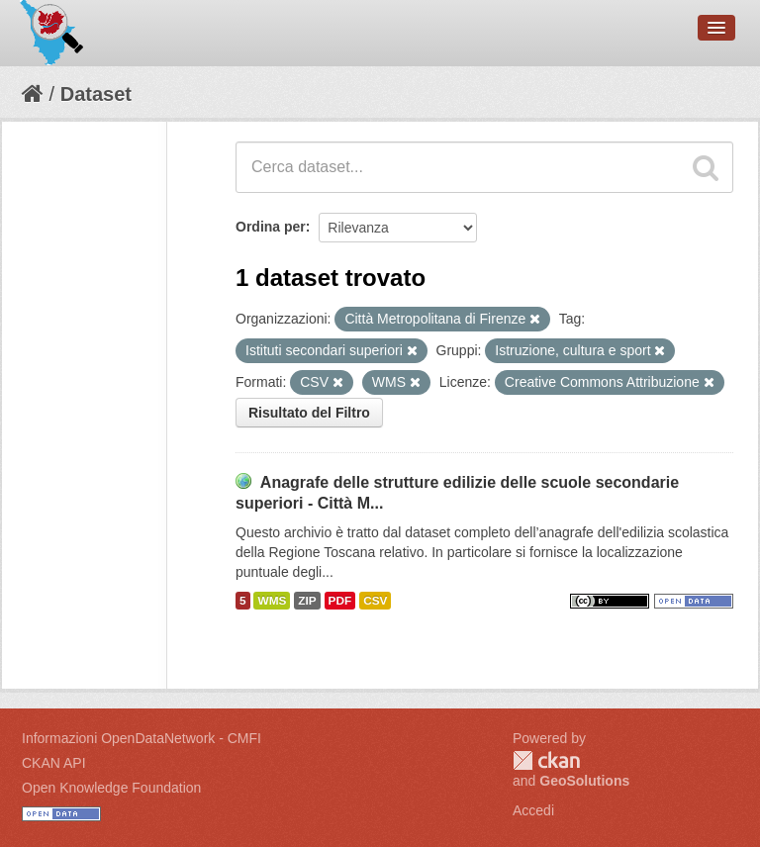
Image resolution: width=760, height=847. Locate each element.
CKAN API (54, 763)
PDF (340, 601)
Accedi (533, 810)
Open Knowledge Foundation (111, 788)
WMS (271, 601)
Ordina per (271, 227)
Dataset (96, 94)
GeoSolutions (584, 781)
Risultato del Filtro (309, 413)
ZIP (307, 601)
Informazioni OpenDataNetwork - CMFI (141, 738)
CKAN (546, 760)
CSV (375, 601)
